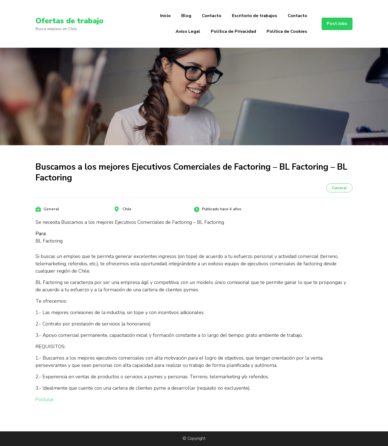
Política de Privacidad (233, 31)
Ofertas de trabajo (69, 21)
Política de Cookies (287, 31)
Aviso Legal (188, 31)
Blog (186, 16)
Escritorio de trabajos (254, 16)
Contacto (211, 16)
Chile (127, 209)
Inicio (165, 16)
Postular (44, 399)
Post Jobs (337, 24)
